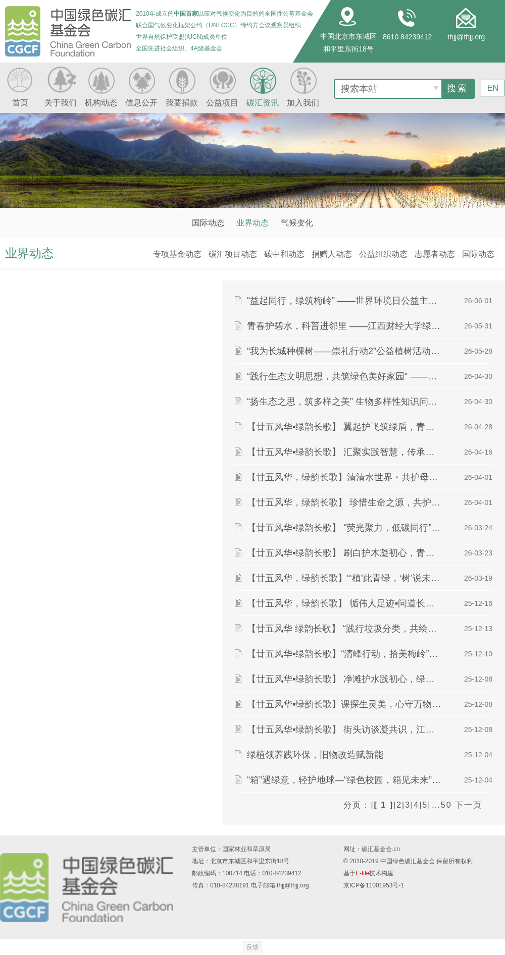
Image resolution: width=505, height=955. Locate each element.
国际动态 (208, 222)
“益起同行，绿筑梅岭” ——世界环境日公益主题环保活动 (345, 301)
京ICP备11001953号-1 (373, 885)
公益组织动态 (383, 254)
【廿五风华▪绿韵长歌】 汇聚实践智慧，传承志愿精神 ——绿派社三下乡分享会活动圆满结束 (345, 452)
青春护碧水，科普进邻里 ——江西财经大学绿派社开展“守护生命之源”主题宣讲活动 (345, 326)
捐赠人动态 (332, 254)
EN (492, 87)
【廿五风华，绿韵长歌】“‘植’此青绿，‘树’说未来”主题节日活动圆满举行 (345, 578)
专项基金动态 (177, 254)
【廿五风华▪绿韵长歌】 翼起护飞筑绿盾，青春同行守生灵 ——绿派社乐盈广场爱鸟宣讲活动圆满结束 (345, 427)
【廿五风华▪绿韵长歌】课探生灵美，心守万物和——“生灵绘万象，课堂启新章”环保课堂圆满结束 (345, 704)
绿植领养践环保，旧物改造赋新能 (315, 755)
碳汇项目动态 (233, 254)
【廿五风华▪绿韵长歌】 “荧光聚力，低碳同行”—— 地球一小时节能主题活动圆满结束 (345, 528)
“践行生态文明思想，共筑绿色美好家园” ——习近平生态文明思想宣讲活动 (345, 376)
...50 (441, 805)
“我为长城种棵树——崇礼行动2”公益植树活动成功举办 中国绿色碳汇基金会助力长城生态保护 (345, 351)
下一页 (468, 805)
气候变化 (297, 222)
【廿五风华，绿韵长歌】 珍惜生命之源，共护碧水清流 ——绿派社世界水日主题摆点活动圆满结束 (345, 502)
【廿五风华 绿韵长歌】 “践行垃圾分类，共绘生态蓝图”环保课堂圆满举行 (345, 629)
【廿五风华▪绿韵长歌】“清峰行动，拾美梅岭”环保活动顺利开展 (345, 654)
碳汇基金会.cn (381, 849)
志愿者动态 (435, 254)
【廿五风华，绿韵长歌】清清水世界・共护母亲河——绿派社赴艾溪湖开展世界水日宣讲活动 (345, 477)
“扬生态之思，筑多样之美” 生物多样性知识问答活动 (345, 402)
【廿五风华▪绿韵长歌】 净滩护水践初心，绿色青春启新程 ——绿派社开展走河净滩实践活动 (345, 679)
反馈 (252, 946)
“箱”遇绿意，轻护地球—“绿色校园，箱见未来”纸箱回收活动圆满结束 (345, 780)
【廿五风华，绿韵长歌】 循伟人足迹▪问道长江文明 (345, 603)
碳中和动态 (284, 254)
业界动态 (252, 222)
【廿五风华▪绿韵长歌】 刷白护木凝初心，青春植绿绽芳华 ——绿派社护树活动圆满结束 (345, 553)
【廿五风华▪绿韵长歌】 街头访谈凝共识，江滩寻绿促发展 (345, 729)
